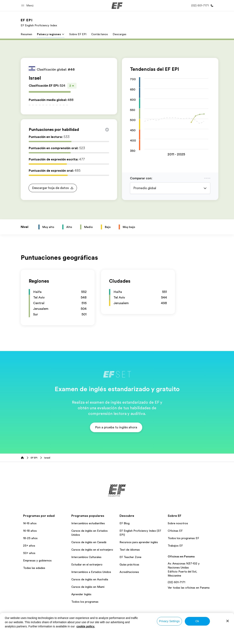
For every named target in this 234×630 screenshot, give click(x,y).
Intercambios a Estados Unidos (91, 572)
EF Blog (125, 523)
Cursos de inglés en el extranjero (92, 549)
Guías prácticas (129, 564)
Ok (197, 621)
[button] (28, 5)
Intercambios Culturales (86, 557)
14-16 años (30, 523)
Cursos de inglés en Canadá (88, 542)
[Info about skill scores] (107, 130)
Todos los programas (84, 601)
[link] (39, 22)
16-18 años (30, 530)
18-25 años (30, 538)
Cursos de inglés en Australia (89, 579)
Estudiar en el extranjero (86, 564)
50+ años (29, 553)
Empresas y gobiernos (37, 560)
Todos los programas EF (183, 538)
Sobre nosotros (178, 523)
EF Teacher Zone (130, 557)
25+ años (29, 545)
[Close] (227, 621)
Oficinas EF (175, 530)
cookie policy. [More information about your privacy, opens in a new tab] (86, 626)
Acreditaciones (129, 572)
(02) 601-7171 (176, 582)
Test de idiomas (130, 549)
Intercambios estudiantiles (88, 523)
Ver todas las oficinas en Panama (188, 587)
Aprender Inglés (81, 594)
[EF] (117, 5)
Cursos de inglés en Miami (87, 586)
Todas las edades (34, 567)
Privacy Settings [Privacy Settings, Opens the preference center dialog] (169, 621)
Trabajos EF (175, 545)
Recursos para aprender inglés (139, 542)
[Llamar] (202, 5)
